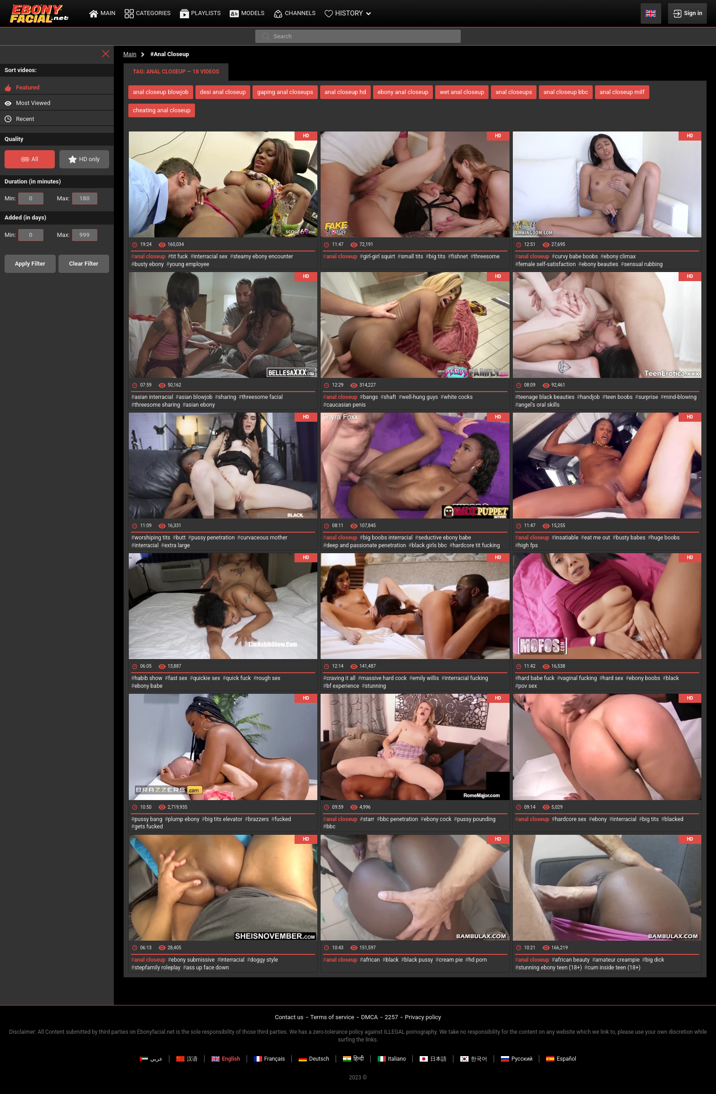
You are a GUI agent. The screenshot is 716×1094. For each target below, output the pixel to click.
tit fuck (179, 256)
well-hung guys (420, 397)
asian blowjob (195, 397)
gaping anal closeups (285, 92)
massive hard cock (384, 678)
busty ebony (148, 264)
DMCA (369, 1017)
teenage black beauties (546, 397)
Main (130, 54)
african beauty (572, 960)
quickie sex (206, 678)
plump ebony (184, 819)
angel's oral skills (538, 405)
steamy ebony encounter (263, 256)
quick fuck (238, 678)
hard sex (613, 678)
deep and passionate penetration (366, 545)
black (672, 678)
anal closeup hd (345, 92)
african (371, 960)
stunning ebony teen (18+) (550, 967)
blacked (674, 819)
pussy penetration (213, 537)
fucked (282, 819)
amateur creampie (617, 960)
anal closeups (513, 92)
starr (368, 819)
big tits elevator (223, 819)
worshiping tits (152, 537)
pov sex (527, 686)
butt (180, 537)
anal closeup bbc (565, 92)
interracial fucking (466, 678)
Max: (77, 198)
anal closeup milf (622, 92)
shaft (390, 397)
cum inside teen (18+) (614, 967)
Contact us (289, 1017)
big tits (437, 256)
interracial (146, 545)
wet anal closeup (462, 92)
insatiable (567, 537)
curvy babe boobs (576, 256)
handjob (590, 397)
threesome (487, 256)
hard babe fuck (536, 678)
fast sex (177, 678)
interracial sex (210, 256)
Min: (24, 198)
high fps (528, 545)
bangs (370, 397)
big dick (654, 960)
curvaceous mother (263, 537)
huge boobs (665, 537)
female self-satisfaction (547, 264)
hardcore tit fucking (476, 545)
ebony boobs (644, 678)
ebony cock (438, 819)
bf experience (342, 686)
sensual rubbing (643, 264)
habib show (148, 678)
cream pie (451, 960)
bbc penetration (399, 819)
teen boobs (619, 397)
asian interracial (153, 397)
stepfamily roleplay (157, 967)
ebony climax (620, 256)
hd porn (478, 960)
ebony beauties (599, 264)
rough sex (268, 678)
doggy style (264, 960)
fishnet (459, 256)
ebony (599, 819)
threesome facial (262, 397)
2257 (391, 1017)
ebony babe (148, 686)
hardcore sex (570, 819)
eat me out (597, 537)
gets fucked (148, 826)
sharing (227, 397)
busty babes (631, 537)
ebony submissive (193, 960)
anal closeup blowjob (161, 92)
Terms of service (332, 1017)
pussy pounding (476, 819)
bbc (331, 826)
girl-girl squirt (379, 256)
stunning (375, 686)
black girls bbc (429, 545)
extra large (177, 545)
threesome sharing (157, 405)
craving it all (341, 678)
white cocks (458, 397)
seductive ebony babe (444, 537)
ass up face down (207, 967)
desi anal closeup (223, 92)
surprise (648, 397)
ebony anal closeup (403, 92)
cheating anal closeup (161, 110)
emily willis (425, 678)
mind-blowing (679, 397)
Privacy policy (423, 1017)
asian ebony (200, 405)
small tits (412, 256)
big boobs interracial (388, 537)
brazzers (258, 819)
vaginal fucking (578, 678)
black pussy (418, 960)
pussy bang (148, 819)
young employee (189, 264)
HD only (84, 159)
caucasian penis (346, 405)
